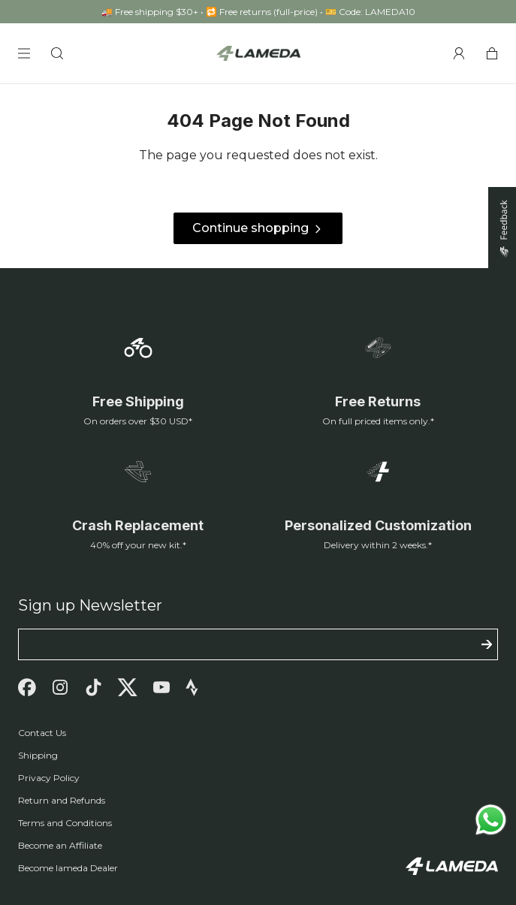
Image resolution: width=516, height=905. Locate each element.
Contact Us (42, 732)
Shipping (38, 755)
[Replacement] (138, 503)
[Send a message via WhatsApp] (490, 819)
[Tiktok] (93, 687)
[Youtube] (161, 687)
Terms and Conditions (65, 822)
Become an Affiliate (60, 845)
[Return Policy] (378, 379)
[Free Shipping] (138, 379)
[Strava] (192, 687)
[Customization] (378, 503)
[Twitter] (127, 687)
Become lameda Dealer (68, 867)
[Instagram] (60, 687)
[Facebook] (27, 687)
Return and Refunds (61, 800)
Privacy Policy (49, 777)
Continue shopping (258, 229)
